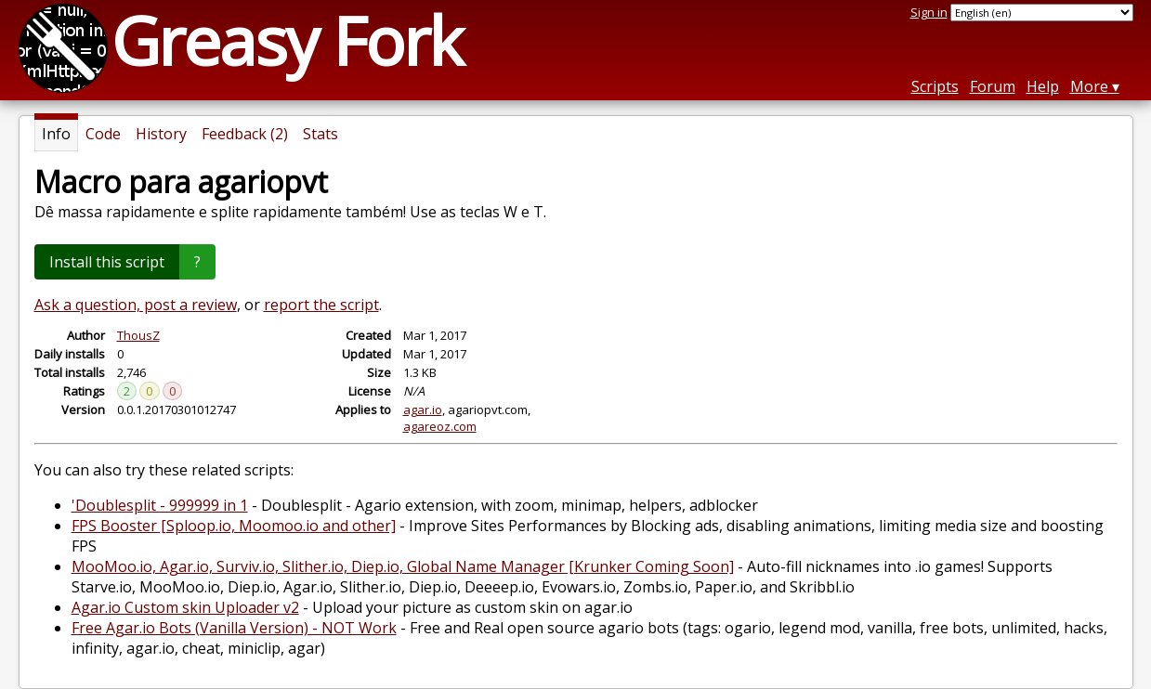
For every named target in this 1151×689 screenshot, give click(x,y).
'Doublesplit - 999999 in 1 (160, 505)
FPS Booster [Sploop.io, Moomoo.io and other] (234, 525)
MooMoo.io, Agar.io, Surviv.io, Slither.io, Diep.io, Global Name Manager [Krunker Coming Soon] (403, 566)
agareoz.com (440, 426)
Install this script (106, 262)
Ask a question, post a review (135, 304)
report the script (321, 304)
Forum (992, 86)
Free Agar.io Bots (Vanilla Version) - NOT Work (234, 628)
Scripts (935, 86)
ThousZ (138, 335)
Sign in (929, 12)
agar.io (422, 409)
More (1089, 86)
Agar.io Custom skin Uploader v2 (185, 607)
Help (1043, 86)
